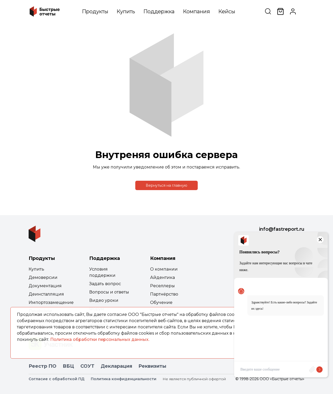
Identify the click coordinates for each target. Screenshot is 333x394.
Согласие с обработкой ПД (57, 379)
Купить (126, 11)
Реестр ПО (42, 366)
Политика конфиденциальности (123, 379)
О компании (164, 269)
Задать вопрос (105, 283)
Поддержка (159, 11)
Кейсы (226, 11)
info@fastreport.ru (281, 229)
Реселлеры (162, 285)
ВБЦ (68, 366)
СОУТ (87, 366)
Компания (196, 11)
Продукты (95, 11)
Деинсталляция (46, 294)
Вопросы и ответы (109, 292)
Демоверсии (43, 277)
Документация (45, 285)
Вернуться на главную (166, 185)
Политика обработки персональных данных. (99, 339)
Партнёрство (164, 294)
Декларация (116, 366)
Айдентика (162, 277)
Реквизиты (152, 366)
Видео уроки (103, 300)
